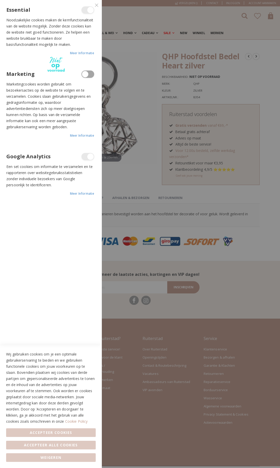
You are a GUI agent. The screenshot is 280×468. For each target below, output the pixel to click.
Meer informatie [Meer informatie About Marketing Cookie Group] (82, 135)
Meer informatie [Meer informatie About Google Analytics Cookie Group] (82, 193)
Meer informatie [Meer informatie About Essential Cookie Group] (82, 53)
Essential (87, 10)
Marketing (87, 74)
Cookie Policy (76, 421)
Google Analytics (87, 156)
